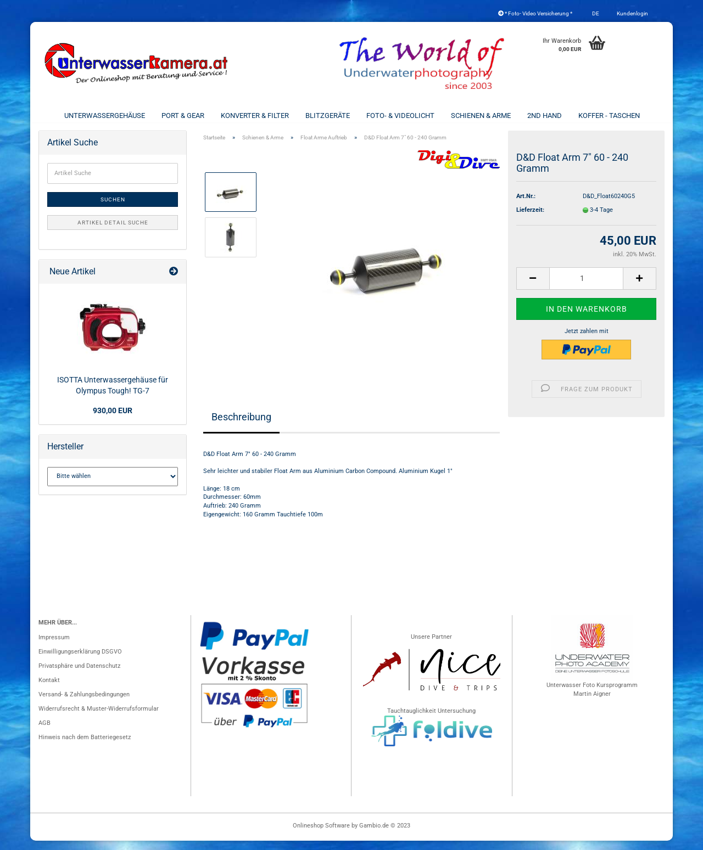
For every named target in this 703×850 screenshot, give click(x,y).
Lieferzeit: (530, 219)
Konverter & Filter (255, 115)
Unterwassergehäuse (104, 115)
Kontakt (49, 689)
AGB (44, 732)
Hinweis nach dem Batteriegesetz (84, 746)
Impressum (54, 646)
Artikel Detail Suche (112, 232)
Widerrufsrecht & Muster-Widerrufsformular (98, 718)
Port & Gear (182, 115)
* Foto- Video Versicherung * (535, 13)
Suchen (113, 209)
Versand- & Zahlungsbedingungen (84, 703)
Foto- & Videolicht (400, 115)
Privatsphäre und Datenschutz (79, 675)
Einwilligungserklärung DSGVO (80, 661)
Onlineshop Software (321, 834)
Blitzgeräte (327, 115)
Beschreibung (241, 426)
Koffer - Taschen (609, 115)
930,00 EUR (112, 419)
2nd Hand (544, 115)
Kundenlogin (632, 13)
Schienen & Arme (481, 115)
